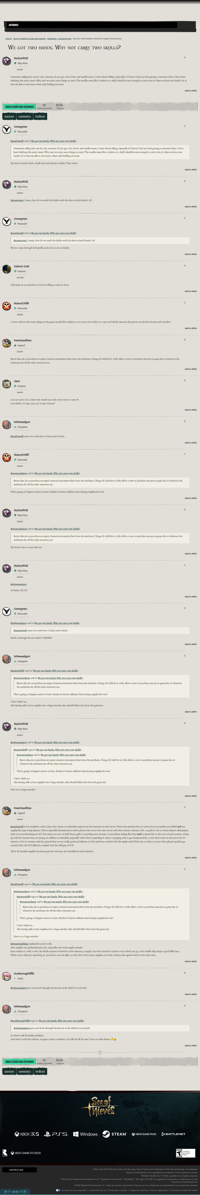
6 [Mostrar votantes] (184, 340)
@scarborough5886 (20, 1020)
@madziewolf (17, 141)
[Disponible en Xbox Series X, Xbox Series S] (26, 1134)
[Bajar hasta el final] (24, 1191)
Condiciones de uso (97, 1190)
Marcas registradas (159, 1190)
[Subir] (9, 1191)
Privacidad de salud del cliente (184, 1190)
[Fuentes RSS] (4, 39)
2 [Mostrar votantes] (184, 218)
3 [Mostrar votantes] (184, 126)
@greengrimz (17, 200)
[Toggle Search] (14, 29)
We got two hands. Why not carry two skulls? (53, 141)
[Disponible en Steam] (114, 1134)
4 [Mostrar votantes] (184, 265)
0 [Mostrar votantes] (184, 57)
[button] (92, 25)
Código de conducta (139, 1190)
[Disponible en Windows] (85, 1134)
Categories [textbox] (13, 25)
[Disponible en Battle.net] (173, 1134)
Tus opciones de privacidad (73, 1190)
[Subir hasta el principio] (5, 1191)
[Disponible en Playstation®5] (56, 1134)
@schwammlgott (19, 584)
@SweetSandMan (19, 943)
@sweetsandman (19, 473)
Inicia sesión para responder (20, 107)
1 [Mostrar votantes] (184, 303)
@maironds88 (17, 670)
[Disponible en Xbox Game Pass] (144, 1134)
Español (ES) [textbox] (16, 1170)
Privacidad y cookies (118, 1190)
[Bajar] (21, 1191)
